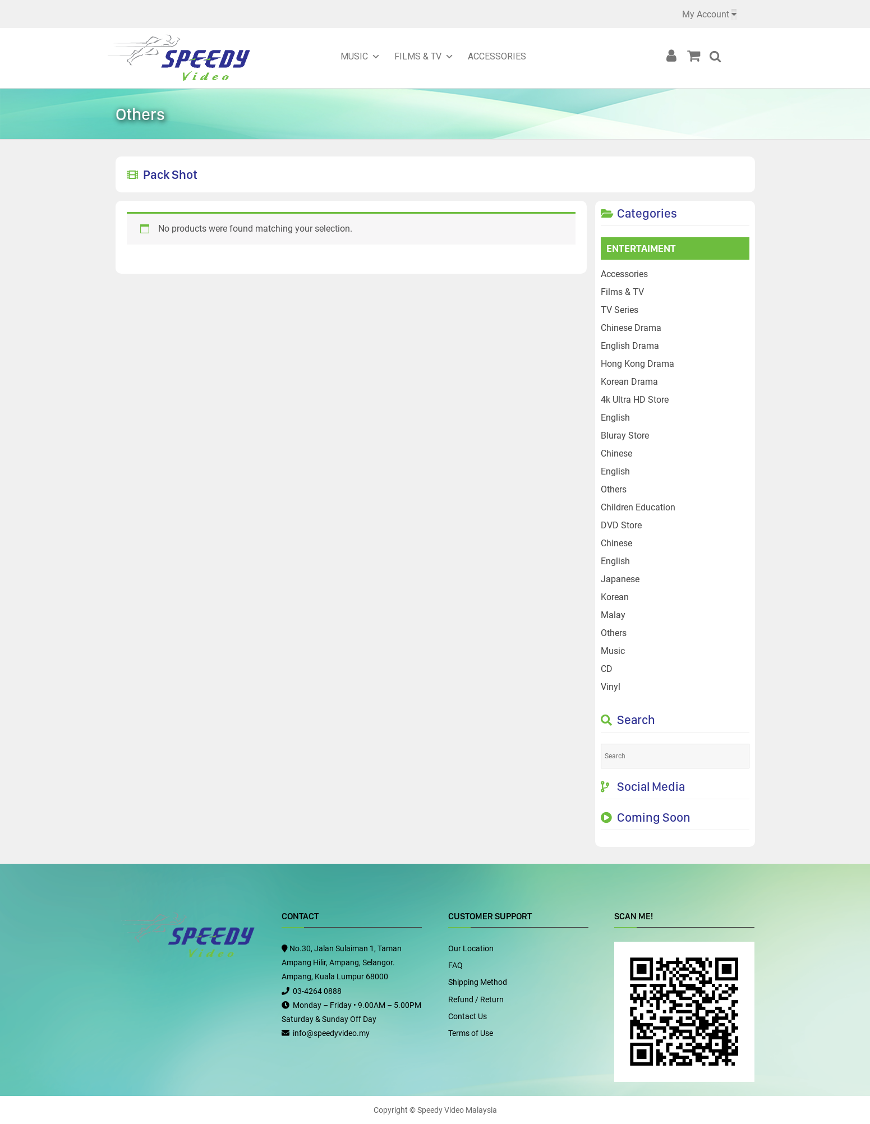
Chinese (616, 453)
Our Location (471, 948)
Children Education (638, 507)
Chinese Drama (631, 328)
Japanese (620, 579)
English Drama (630, 345)
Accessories (497, 56)
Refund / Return (476, 999)
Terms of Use (470, 1033)
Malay (613, 615)
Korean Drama (629, 381)
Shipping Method (477, 982)
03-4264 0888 (317, 991)
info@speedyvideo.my (331, 1033)
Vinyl (610, 686)
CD (607, 669)
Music (354, 56)
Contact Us (467, 1016)
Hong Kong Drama (637, 363)
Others (614, 489)
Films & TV (417, 56)
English (615, 417)
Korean (615, 597)
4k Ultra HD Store (635, 399)
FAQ (455, 965)
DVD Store (621, 525)
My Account (705, 14)
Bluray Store (625, 435)
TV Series (619, 310)
